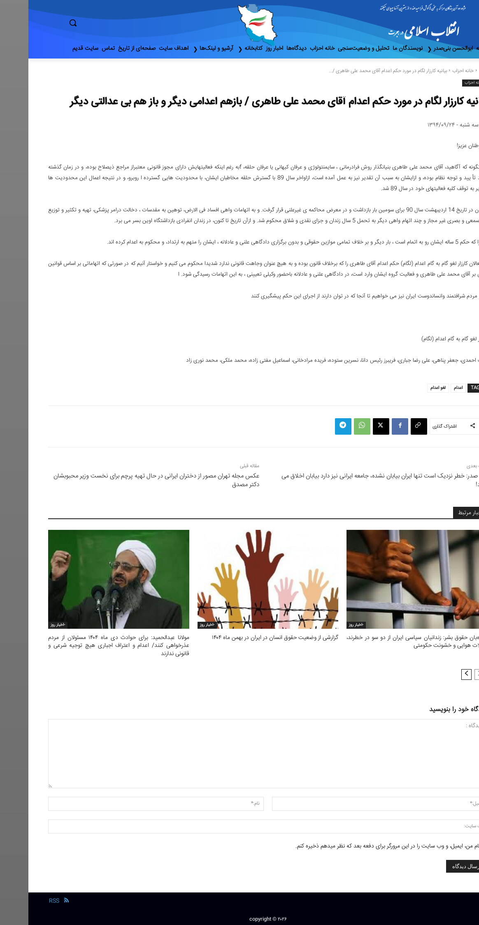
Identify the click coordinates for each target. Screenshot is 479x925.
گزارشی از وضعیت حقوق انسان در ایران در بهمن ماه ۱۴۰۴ (249, 638)
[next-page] (438, 672)
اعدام (430, 387)
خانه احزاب (434, 71)
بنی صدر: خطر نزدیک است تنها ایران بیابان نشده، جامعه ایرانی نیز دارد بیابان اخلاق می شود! (356, 480)
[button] (108, 23)
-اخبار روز (328, 625)
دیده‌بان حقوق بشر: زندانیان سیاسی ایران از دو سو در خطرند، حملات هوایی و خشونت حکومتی (388, 641)
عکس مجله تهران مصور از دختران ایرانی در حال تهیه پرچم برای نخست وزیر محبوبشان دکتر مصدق (128, 480)
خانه (455, 71)
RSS (26, 899)
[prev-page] (451, 672)
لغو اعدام (409, 387)
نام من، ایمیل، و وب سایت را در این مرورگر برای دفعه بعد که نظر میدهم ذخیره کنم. (359, 844)
